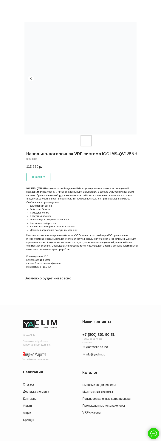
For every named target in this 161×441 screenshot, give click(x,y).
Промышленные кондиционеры (103, 405)
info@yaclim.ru (95, 354)
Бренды (28, 420)
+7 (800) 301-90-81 (98, 334)
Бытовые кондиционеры (99, 384)
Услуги (27, 405)
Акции (27, 412)
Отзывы (28, 384)
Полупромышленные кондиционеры (106, 398)
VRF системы (91, 412)
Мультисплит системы (97, 391)
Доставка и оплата (36, 391)
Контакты (29, 398)
